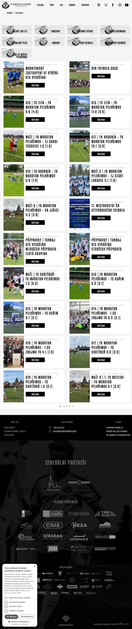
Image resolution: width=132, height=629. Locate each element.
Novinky (19, 13)
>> (73, 406)
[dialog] (19, 595)
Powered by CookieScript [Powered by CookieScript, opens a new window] (19, 624)
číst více (35, 85)
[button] (20, 622)
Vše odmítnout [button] (27, 617)
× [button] (34, 566)
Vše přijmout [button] (11, 617)
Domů (9, 13)
